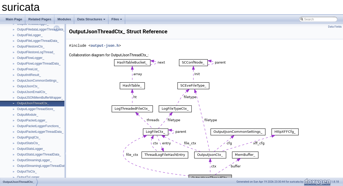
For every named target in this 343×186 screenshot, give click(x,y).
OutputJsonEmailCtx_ (32, 92)
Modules (64, 19)
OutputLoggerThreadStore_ (36, 109)
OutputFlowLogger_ (30, 58)
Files (117, 19)
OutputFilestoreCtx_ (31, 46)
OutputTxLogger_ (29, 177)
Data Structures (91, 19)
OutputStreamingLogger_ (34, 160)
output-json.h (105, 45)
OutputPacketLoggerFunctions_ (39, 126)
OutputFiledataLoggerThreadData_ (41, 29)
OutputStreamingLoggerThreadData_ (42, 166)
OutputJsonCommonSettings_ (37, 80)
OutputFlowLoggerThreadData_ (39, 63)
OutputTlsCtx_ (27, 171)
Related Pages (39, 19)
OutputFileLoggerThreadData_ (38, 41)
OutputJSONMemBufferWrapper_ (40, 97)
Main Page (14, 19)
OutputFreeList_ (28, 69)
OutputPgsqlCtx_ (28, 137)
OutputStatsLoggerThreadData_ (39, 154)
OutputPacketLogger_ (32, 120)
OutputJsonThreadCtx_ (33, 103)
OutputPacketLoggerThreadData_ (40, 132)
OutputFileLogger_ (29, 35)
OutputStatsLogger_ (31, 149)
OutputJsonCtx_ (28, 86)
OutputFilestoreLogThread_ (36, 52)
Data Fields (335, 26)
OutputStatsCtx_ (28, 143)
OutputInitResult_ (29, 75)
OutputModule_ (27, 115)
